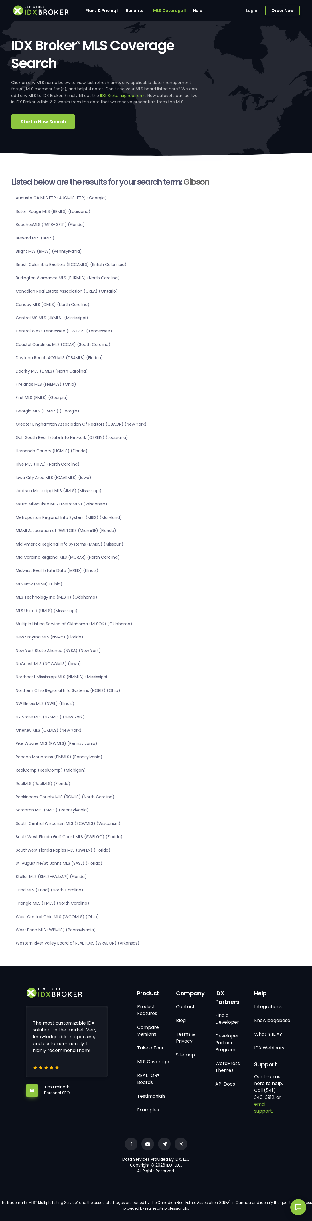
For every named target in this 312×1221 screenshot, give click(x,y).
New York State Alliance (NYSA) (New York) (58, 650)
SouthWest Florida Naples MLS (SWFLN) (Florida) (63, 850)
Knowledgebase (272, 1020)
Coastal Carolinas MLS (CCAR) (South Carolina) (63, 344)
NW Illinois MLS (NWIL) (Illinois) (45, 703)
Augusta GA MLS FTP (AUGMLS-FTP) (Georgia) (61, 198)
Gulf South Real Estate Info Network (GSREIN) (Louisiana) (72, 437)
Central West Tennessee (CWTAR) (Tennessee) (64, 331)
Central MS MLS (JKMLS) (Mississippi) (52, 318)
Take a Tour (150, 1048)
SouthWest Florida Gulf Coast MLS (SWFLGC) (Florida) (69, 837)
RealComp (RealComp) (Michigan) (51, 770)
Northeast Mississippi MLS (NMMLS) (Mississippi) (62, 677)
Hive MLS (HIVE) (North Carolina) (48, 464)
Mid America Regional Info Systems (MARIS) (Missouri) (69, 544)
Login (251, 10)
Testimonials (151, 1096)
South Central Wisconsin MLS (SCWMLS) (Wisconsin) (68, 823)
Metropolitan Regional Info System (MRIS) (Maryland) (69, 517)
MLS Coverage (168, 10)
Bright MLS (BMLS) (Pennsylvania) (49, 251)
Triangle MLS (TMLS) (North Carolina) (52, 903)
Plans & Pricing (100, 10)
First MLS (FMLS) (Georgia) (42, 397)
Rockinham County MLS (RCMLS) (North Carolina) (65, 797)
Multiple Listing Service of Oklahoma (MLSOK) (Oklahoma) (74, 624)
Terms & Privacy (185, 1037)
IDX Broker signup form (122, 95)
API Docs (225, 1084)
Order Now (282, 10)
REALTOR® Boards (148, 1079)
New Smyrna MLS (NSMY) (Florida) (49, 637)
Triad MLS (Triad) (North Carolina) (49, 890)
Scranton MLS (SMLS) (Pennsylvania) (52, 810)
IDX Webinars (269, 1048)
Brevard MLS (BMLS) (35, 238)
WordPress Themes (227, 1067)
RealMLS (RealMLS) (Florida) (43, 783)
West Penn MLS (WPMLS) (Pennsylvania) (56, 930)
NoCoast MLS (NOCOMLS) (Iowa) (48, 664)
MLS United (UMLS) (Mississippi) (47, 611)
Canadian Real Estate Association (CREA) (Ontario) (67, 291)
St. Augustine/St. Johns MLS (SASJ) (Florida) (59, 863)
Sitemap (185, 1054)
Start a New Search (43, 121)
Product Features (147, 1010)
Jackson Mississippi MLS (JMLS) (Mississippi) (59, 491)
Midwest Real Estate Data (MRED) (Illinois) (57, 570)
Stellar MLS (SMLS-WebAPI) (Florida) (51, 876)
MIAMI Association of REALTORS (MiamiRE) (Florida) (66, 530)
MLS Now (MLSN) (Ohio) (39, 584)
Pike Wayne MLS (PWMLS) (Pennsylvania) (56, 743)
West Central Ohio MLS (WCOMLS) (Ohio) (57, 917)
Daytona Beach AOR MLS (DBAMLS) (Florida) (59, 358)
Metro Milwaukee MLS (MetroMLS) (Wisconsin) (61, 504)
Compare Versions (148, 1030)
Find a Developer (227, 1018)
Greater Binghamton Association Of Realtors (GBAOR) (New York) (81, 424)
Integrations (268, 1006)
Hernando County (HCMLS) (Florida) (52, 451)
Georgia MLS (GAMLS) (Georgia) (47, 411)
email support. (263, 1107)
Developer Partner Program (227, 1043)
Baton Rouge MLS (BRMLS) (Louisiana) (53, 211)
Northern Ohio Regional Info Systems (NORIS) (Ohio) (68, 690)
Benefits (134, 10)
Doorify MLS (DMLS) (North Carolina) (52, 371)
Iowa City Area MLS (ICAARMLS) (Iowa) (53, 477)
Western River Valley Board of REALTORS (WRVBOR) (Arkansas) (77, 943)
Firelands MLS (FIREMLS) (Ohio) (46, 384)
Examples (148, 1110)
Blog (181, 1020)
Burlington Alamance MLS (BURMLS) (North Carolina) (68, 278)
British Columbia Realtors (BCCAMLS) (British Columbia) (71, 264)
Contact (185, 1006)
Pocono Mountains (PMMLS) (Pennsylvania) (59, 757)
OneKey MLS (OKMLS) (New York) (49, 730)
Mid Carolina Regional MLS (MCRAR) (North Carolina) (68, 557)
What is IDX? (268, 1034)
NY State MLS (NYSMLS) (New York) (50, 717)
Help (197, 10)
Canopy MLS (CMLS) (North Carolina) (53, 304)
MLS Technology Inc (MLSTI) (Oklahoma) (56, 597)
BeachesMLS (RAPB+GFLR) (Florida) (50, 224)
